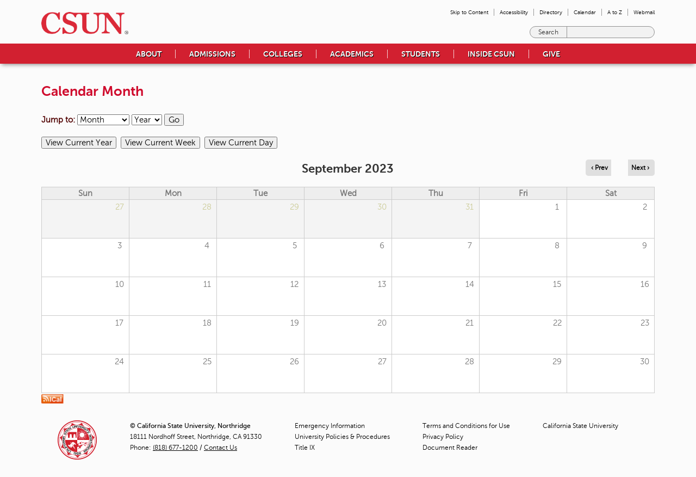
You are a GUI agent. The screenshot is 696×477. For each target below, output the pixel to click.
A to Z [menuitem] (614, 12)
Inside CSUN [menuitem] (491, 54)
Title (305, 447)
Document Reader (449, 447)
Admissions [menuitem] (212, 54)
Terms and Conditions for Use (466, 426)
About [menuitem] (148, 54)
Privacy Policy (442, 437)
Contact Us (220, 447)
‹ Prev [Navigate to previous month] (599, 168)
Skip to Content (469, 12)
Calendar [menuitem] (585, 12)
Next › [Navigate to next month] (640, 168)
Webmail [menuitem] (644, 12)
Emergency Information (330, 426)
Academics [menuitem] (352, 54)
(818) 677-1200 (175, 447)
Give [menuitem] (551, 54)
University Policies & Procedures (342, 437)
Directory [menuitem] (550, 12)
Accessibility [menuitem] (514, 12)
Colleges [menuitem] (282, 54)
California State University (580, 426)
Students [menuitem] (420, 54)
